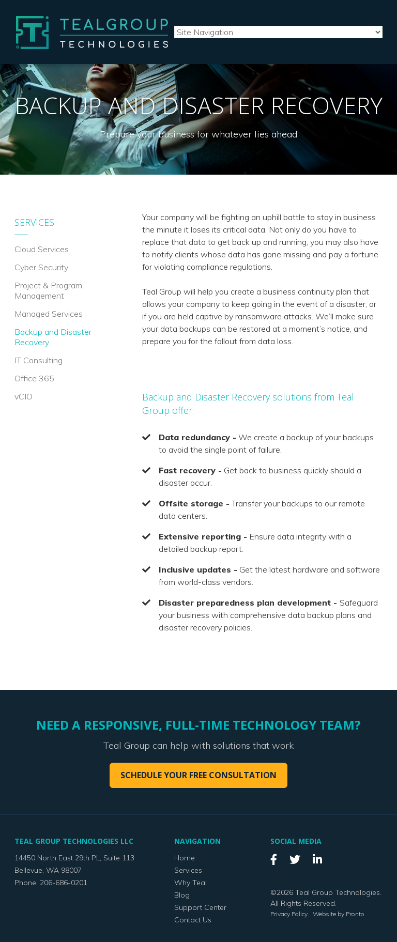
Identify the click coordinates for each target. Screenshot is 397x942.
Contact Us (192, 919)
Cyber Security (41, 267)
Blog (182, 895)
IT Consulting (38, 360)
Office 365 (34, 378)
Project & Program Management (48, 290)
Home (184, 857)
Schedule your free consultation (198, 775)
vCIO (23, 396)
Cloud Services (41, 249)
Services (34, 222)
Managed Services (48, 313)
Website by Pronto (338, 914)
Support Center (200, 907)
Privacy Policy (289, 914)
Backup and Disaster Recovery (52, 337)
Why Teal (190, 882)
